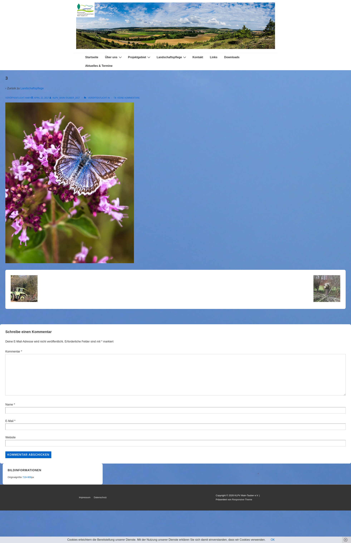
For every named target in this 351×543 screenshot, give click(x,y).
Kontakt (197, 57)
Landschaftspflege (172, 57)
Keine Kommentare (128, 98)
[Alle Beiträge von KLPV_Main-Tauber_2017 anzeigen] (65, 98)
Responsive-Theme (242, 499)
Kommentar (13, 351)
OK (273, 539)
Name (9, 404)
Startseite (91, 57)
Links (213, 57)
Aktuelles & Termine (99, 65)
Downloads (231, 57)
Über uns (113, 57)
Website (10, 437)
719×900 (26, 477)
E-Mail (9, 420)
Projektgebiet (139, 57)
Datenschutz (100, 497)
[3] (41, 98)
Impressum (84, 497)
